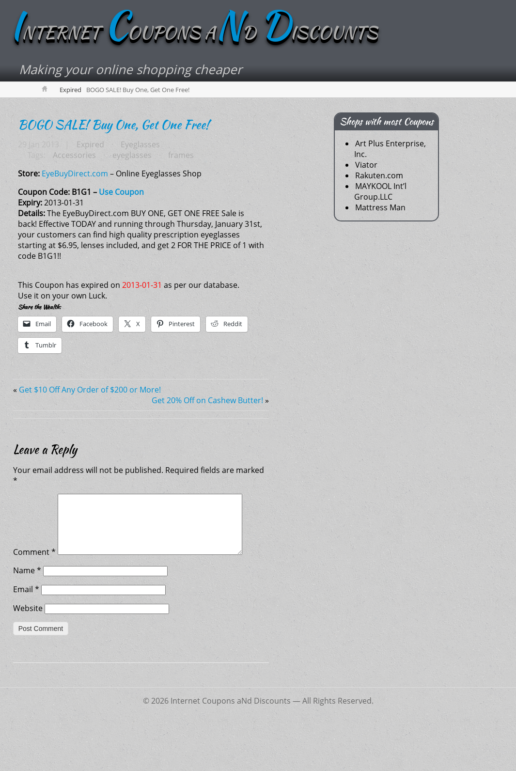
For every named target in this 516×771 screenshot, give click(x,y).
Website (28, 654)
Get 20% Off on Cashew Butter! (207, 435)
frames (178, 190)
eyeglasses (130, 190)
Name (27, 617)
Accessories (73, 190)
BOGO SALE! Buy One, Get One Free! (113, 159)
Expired (70, 124)
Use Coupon (121, 226)
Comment (34, 598)
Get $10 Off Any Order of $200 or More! (90, 424)
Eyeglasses (138, 179)
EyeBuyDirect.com (75, 208)
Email (26, 635)
